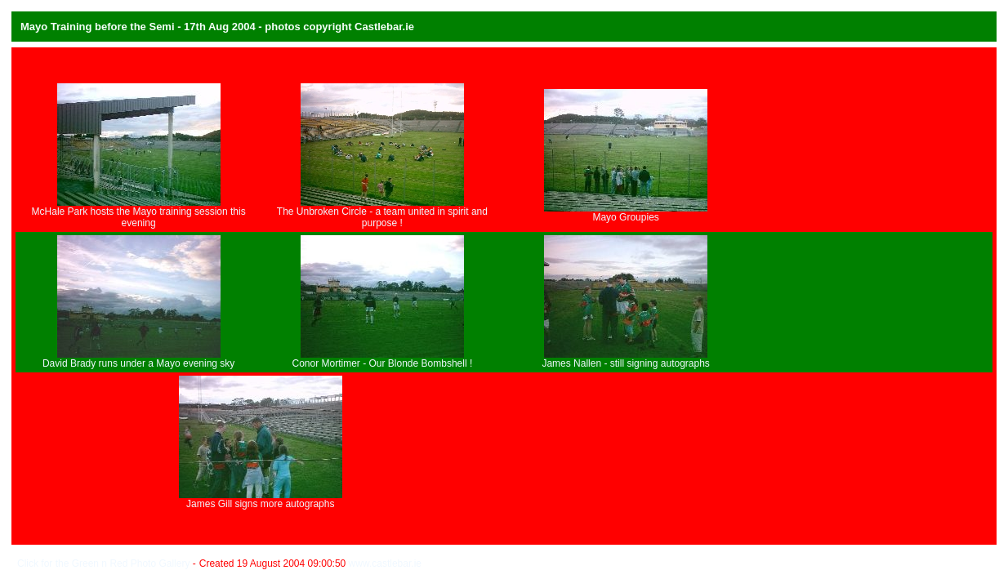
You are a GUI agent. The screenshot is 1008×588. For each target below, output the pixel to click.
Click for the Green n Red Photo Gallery (103, 563)
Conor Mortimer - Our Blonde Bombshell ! (382, 359)
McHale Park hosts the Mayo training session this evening (139, 213)
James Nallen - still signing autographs (625, 359)
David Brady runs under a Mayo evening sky (138, 359)
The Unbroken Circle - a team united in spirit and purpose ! (382, 213)
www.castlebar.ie (385, 563)
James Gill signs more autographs (260, 499)
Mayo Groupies (625, 213)
